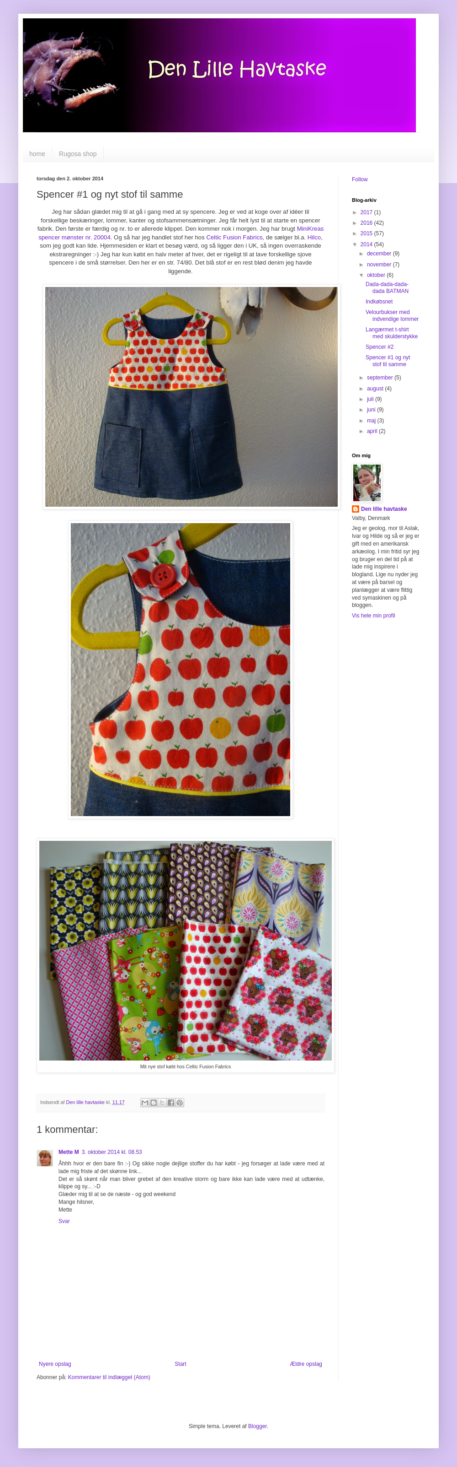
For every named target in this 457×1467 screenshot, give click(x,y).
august (376, 388)
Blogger (257, 1426)
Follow (360, 179)
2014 (367, 244)
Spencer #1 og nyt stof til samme (388, 360)
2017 (367, 212)
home (37, 153)
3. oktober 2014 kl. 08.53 (112, 1152)
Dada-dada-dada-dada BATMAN (387, 287)
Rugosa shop (78, 153)
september (380, 377)
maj (372, 420)
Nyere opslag (55, 1364)
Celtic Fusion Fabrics (234, 237)
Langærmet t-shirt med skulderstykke (392, 332)
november (380, 264)
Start (180, 1364)
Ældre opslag (306, 1364)
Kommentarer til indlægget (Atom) (109, 1377)
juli (371, 399)
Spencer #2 (379, 347)
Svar (64, 1221)
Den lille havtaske (384, 509)
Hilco (314, 237)
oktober (377, 275)
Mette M (68, 1152)
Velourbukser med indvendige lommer (392, 315)
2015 (367, 233)
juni (372, 409)
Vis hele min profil (373, 615)
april (373, 431)
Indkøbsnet (379, 301)
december (380, 253)
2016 (367, 223)
